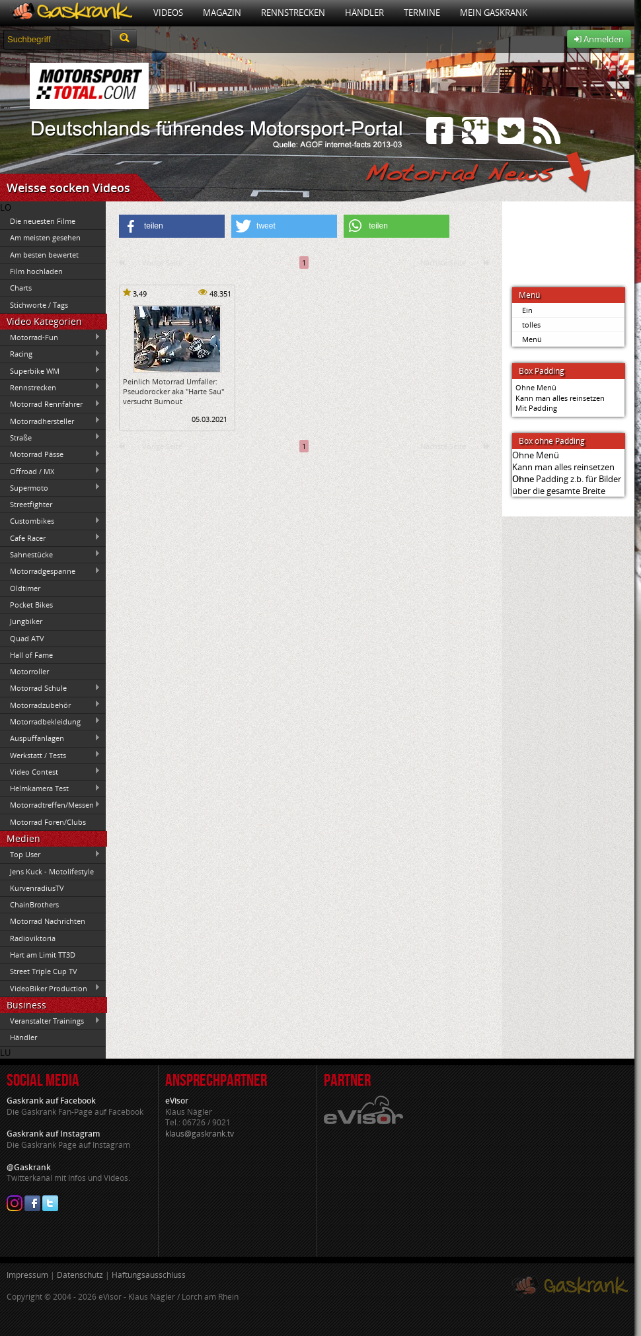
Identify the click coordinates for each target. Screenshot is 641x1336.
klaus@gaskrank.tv (199, 1133)
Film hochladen (36, 271)
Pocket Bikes (31, 605)
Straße (50, 437)
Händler (364, 12)
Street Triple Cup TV (43, 971)
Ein (527, 310)
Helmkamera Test (50, 788)
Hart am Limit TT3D (42, 955)
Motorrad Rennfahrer (50, 404)
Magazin (222, 12)
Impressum (27, 1275)
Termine (422, 12)
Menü (532, 339)
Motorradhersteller (50, 420)
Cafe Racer (50, 537)
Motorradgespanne (50, 571)
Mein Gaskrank (493, 12)
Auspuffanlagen (50, 738)
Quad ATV (27, 638)
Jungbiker (26, 621)
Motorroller (29, 671)
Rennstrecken (293, 12)
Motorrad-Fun (50, 337)
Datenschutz (80, 1275)
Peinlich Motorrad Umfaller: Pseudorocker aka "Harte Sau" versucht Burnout (173, 391)
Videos (168, 12)
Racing (50, 354)
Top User (50, 854)
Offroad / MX (50, 471)
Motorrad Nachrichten (47, 921)
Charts (21, 288)
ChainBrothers (34, 904)
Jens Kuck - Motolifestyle (52, 871)
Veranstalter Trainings (50, 1021)
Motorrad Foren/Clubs (48, 822)
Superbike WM (50, 370)
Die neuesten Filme (42, 221)
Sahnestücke (50, 554)
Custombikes (50, 521)
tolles (531, 325)
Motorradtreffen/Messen (50, 805)
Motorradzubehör (50, 704)
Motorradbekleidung (50, 721)
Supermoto (50, 487)
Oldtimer (25, 588)
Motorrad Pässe (50, 454)
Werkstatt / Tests (50, 755)
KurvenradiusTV (37, 888)
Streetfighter (31, 504)
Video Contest (50, 771)
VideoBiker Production (50, 988)
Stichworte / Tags (39, 305)
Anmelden (599, 39)
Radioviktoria (33, 938)
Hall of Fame (31, 655)
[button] (172, 226)
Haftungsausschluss (149, 1275)
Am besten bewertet (44, 255)
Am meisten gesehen (45, 237)
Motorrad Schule (50, 688)
